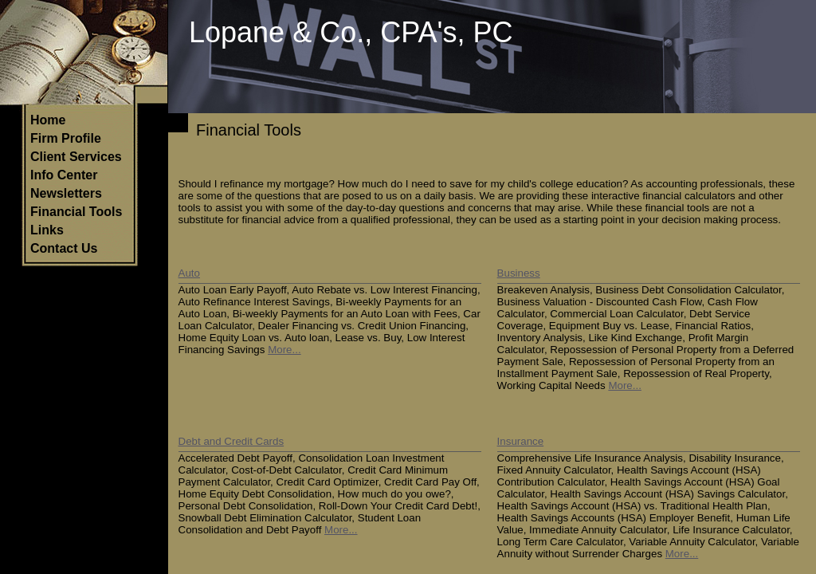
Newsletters (66, 193)
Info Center (63, 175)
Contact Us (63, 248)
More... (284, 350)
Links (47, 230)
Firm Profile (65, 138)
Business (518, 273)
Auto (189, 273)
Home (47, 120)
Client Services (76, 156)
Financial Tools (76, 211)
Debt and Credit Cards (231, 441)
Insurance (520, 441)
